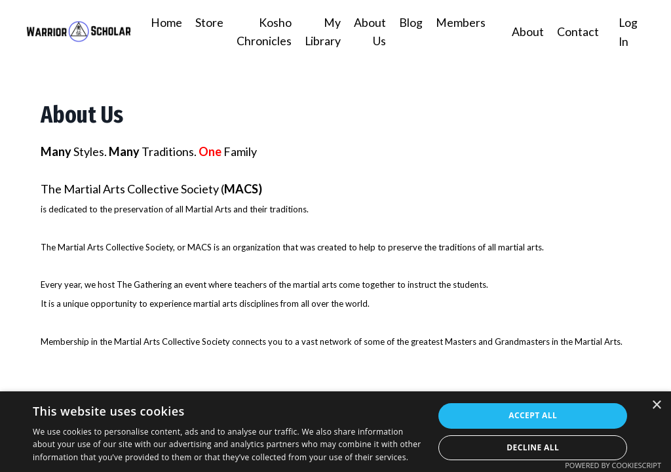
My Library (321, 32)
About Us (369, 32)
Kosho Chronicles (262, 32)
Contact (577, 31)
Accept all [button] (532, 415)
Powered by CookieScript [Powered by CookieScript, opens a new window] (613, 465)
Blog (410, 22)
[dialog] (335, 431)
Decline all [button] (533, 447)
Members (460, 22)
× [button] (656, 405)
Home (165, 22)
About (527, 31)
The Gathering (144, 284)
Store (208, 22)
